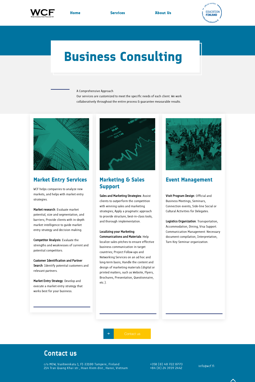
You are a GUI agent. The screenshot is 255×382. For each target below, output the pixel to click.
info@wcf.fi (206, 366)
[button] (129, 13)
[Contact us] (132, 334)
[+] (108, 334)
